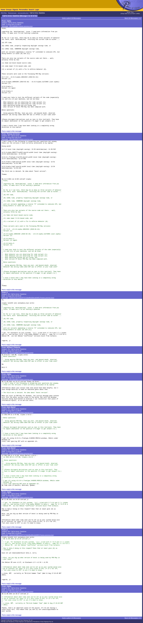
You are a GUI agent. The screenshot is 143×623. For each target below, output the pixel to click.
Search (31, 10)
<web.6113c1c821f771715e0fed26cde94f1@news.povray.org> (31, 298)
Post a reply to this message (11, 131)
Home (3, 10)
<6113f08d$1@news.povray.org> (21, 497)
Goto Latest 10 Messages (71, 18)
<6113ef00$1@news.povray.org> (21, 453)
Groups (9, 10)
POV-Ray (4, 13)
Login (37, 10)
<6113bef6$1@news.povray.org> (21, 139)
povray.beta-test (23, 13)
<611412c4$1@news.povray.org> (21, 592)
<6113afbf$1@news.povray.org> (21, 26)
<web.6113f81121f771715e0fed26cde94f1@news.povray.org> (31, 535)
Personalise (23, 10)
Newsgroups (12, 13)
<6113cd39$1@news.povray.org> (21, 353)
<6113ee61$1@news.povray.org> (21, 412)
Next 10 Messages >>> (133, 18)
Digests (15, 10)
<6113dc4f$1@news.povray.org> (21, 379)
